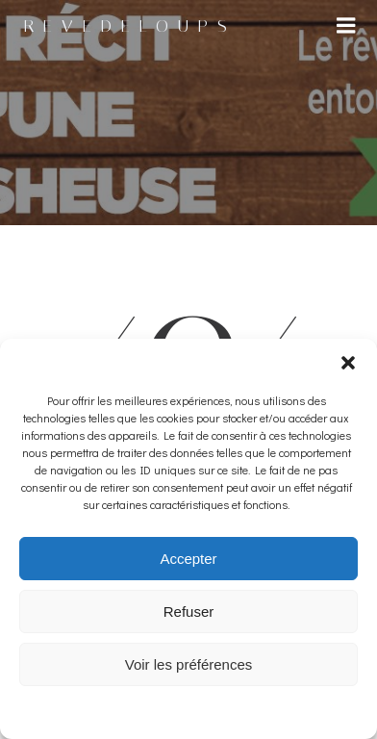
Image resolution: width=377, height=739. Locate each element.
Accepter (188, 558)
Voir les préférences (189, 664)
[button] (348, 362)
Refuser (188, 611)
